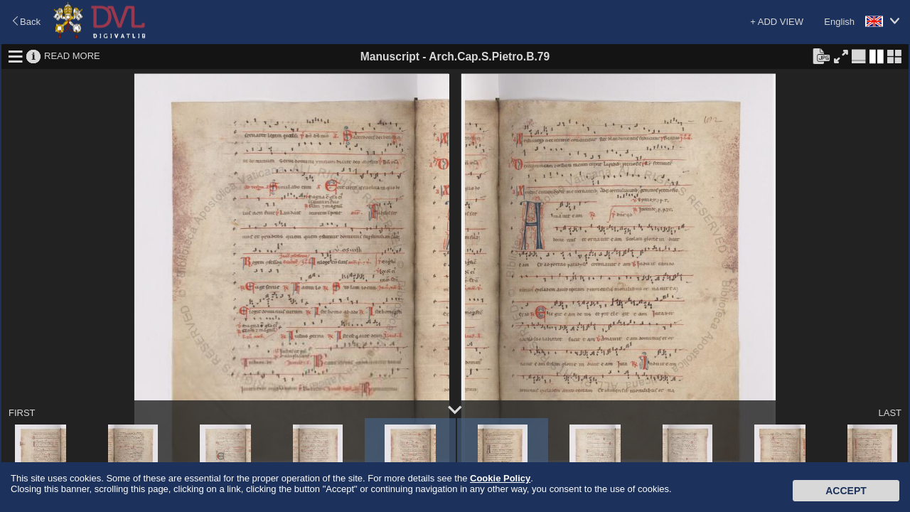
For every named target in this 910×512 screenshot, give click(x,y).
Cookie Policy (500, 478)
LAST (889, 412)
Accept (846, 490)
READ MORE (72, 55)
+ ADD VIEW (776, 21)
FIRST (22, 412)
